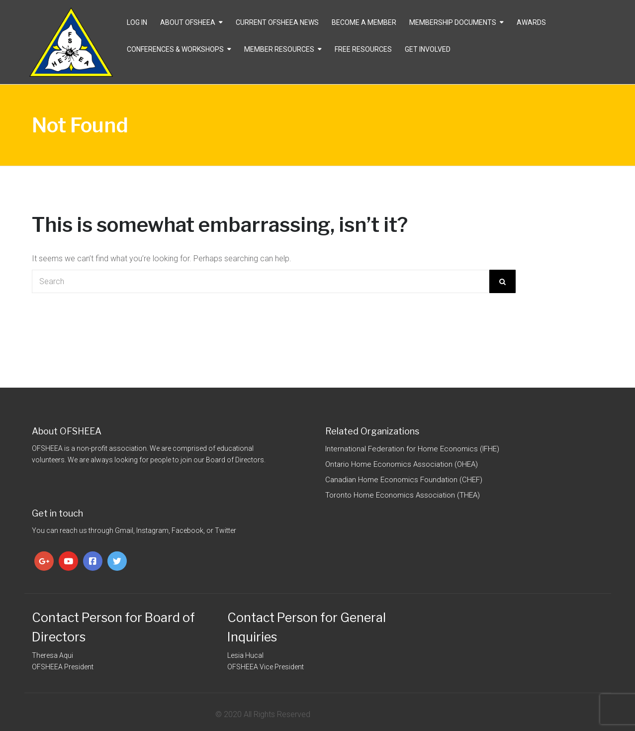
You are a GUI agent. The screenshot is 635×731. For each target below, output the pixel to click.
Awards (531, 22)
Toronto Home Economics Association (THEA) (402, 495)
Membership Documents (452, 22)
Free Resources (363, 49)
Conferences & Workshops (175, 49)
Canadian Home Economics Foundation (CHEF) (403, 479)
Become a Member (364, 22)
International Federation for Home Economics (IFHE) (412, 448)
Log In (137, 22)
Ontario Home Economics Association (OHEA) (401, 464)
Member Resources (279, 49)
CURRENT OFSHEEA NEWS (277, 22)
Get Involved (428, 49)
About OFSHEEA (187, 22)
